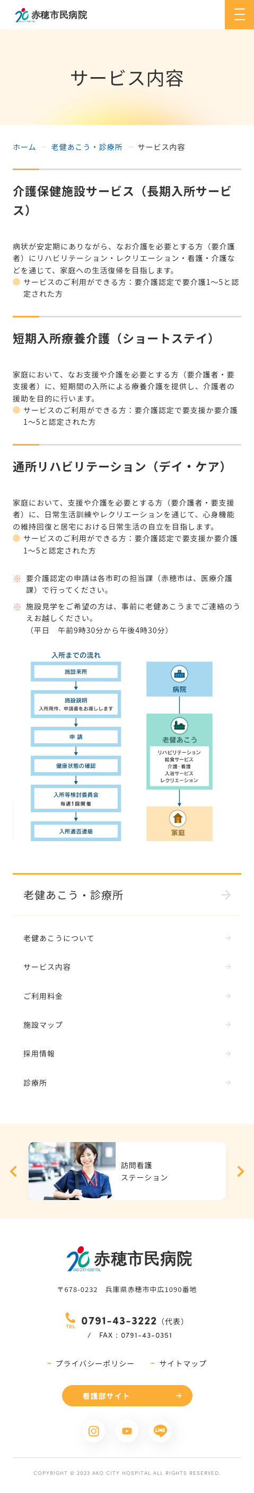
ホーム (25, 146)
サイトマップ (183, 1363)
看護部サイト (106, 1395)
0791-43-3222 (119, 1320)
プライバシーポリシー (95, 1363)
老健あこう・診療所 (87, 146)
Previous (13, 1171)
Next (241, 1171)
